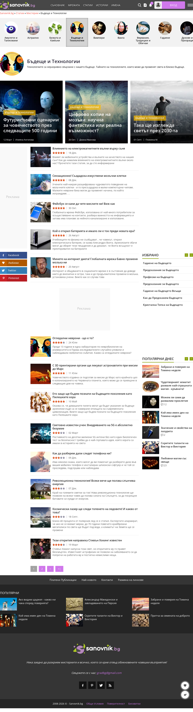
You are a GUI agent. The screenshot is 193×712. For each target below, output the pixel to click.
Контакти (107, 579)
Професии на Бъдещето (158, 277)
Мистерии (32, 13)
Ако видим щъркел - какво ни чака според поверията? (37, 601)
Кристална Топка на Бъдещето (163, 304)
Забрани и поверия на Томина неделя (175, 368)
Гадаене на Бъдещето (157, 263)
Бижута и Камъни (55, 31)
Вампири (99, 30)
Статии (88, 5)
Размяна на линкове (130, 579)
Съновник (58, 5)
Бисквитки (134, 704)
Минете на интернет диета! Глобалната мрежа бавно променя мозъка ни (95, 260)
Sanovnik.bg (7, 13)
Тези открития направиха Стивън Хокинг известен (87, 540)
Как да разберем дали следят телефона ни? (81, 453)
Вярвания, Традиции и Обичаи (143, 33)
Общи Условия (95, 704)
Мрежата (74, 5)
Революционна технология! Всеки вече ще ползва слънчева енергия (93, 482)
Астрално (33, 30)
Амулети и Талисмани (11, 31)
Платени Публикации (63, 579)
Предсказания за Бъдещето (161, 270)
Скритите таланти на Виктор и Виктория (174, 444)
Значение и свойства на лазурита (176, 429)
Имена (115, 5)
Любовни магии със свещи (173, 460)
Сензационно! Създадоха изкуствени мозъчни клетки (89, 176)
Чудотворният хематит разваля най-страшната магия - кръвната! (176, 385)
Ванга (121, 30)
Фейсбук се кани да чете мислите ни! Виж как (83, 204)
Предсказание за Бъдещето (161, 284)
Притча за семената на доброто (170, 615)
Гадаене (165, 30)
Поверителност (116, 704)
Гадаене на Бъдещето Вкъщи (162, 291)
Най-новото (89, 579)
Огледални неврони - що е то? (73, 338)
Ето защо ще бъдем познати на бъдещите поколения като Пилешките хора (92, 395)
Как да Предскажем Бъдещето (162, 297)
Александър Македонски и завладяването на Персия (101, 601)
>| (59, 568)
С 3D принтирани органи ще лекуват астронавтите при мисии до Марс (95, 367)
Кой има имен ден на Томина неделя (175, 414)
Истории (102, 5)
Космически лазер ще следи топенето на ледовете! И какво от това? (95, 510)
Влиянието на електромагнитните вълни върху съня (88, 148)
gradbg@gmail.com (109, 673)
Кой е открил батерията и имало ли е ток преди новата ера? (93, 231)
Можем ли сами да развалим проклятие (174, 399)
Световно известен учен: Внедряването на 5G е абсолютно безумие (92, 426)
